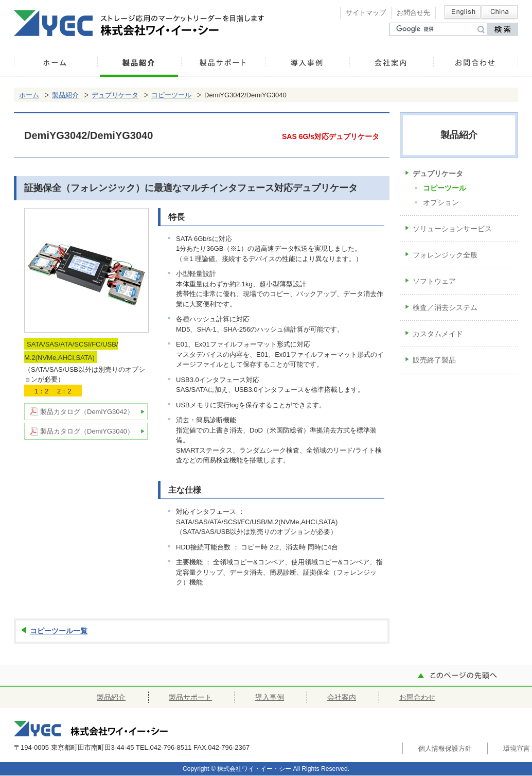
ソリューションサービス (452, 229)
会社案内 (391, 64)
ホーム (55, 64)
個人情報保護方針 (445, 748)
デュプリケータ (115, 95)
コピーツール (171, 95)
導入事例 (307, 64)
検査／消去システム (445, 307)
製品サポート (223, 64)
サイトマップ (366, 12)
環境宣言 (516, 748)
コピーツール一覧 (58, 631)
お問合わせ (475, 64)
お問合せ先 (413, 12)
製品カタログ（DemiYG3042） (87, 412)
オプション (441, 202)
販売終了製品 (434, 360)
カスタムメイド (438, 334)
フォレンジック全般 (445, 255)
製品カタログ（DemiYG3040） (87, 431)
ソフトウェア (434, 281)
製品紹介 (139, 64)
